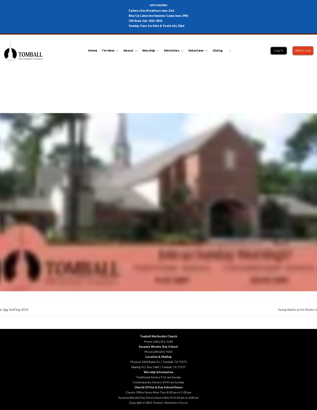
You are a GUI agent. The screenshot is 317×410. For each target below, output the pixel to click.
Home (92, 50)
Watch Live (303, 50)
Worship (150, 50)
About (130, 50)
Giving (217, 50)
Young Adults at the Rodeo (296, 309)
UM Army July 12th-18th (145, 20)
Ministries (173, 50)
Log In (279, 50)
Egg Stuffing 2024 (15, 309)
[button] (116, 50)
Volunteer (198, 50)
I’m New (110, 50)
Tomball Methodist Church (170, 402)
